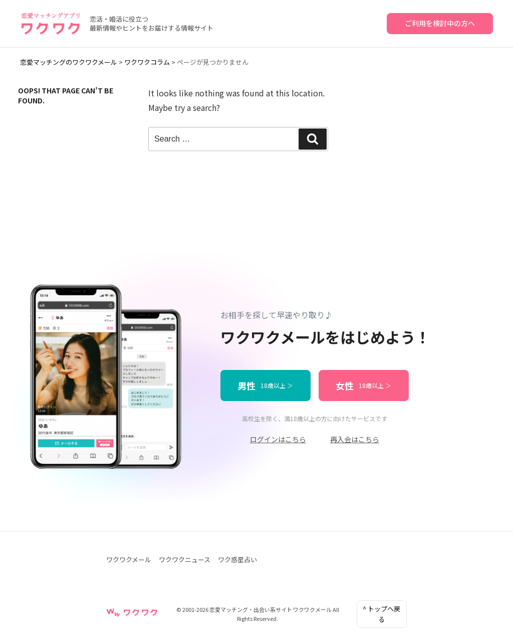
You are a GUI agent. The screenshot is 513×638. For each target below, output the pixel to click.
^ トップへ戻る (381, 614)
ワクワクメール (128, 559)
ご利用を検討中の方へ (440, 23)
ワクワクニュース (184, 559)
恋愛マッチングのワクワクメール (68, 62)
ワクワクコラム (147, 62)
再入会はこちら (354, 439)
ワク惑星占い (237, 559)
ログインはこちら (278, 439)
